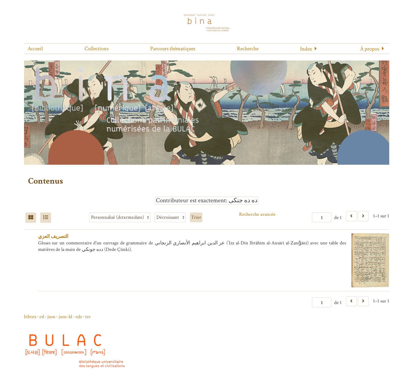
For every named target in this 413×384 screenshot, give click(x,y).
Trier (196, 217)
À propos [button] (369, 48)
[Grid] (30, 218)
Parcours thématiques (172, 48)
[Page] (321, 217)
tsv (88, 317)
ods (78, 317)
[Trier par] (120, 217)
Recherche (247, 48)
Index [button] (306, 48)
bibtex (30, 317)
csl (41, 317)
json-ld (65, 317)
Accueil (35, 48)
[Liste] (45, 218)
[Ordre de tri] (170, 217)
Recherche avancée (257, 214)
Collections (97, 48)
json (51, 317)
